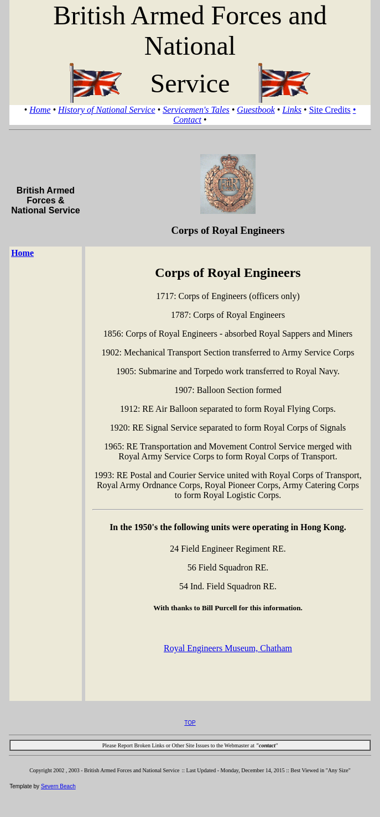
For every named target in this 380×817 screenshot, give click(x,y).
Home (39, 109)
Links (291, 109)
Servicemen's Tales (196, 109)
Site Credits (330, 109)
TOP (189, 723)
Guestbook (255, 109)
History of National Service (106, 109)
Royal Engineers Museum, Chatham (228, 648)
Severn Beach (58, 786)
